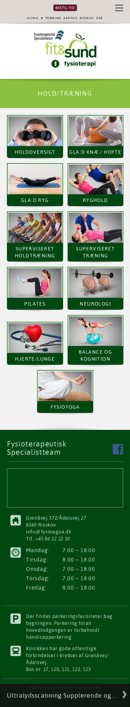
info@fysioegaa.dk (48, 531)
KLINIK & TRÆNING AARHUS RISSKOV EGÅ (65, 18)
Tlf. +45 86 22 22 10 (48, 538)
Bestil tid (65, 8)
